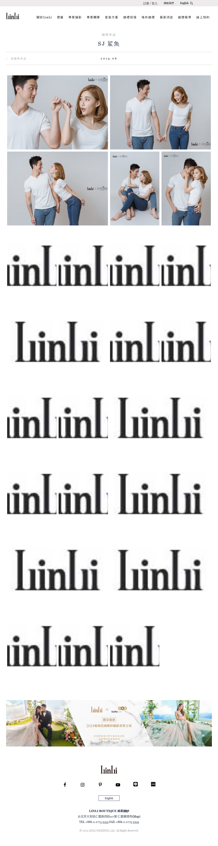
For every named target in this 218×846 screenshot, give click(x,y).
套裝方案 (111, 17)
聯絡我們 (169, 3)
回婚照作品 (16, 58)
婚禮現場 (130, 17)
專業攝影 (75, 17)
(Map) (136, 816)
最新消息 (166, 17)
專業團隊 (93, 17)
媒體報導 (185, 17)
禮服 (60, 17)
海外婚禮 (148, 17)
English (184, 3)
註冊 (146, 3)
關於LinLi (44, 17)
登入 (155, 3)
